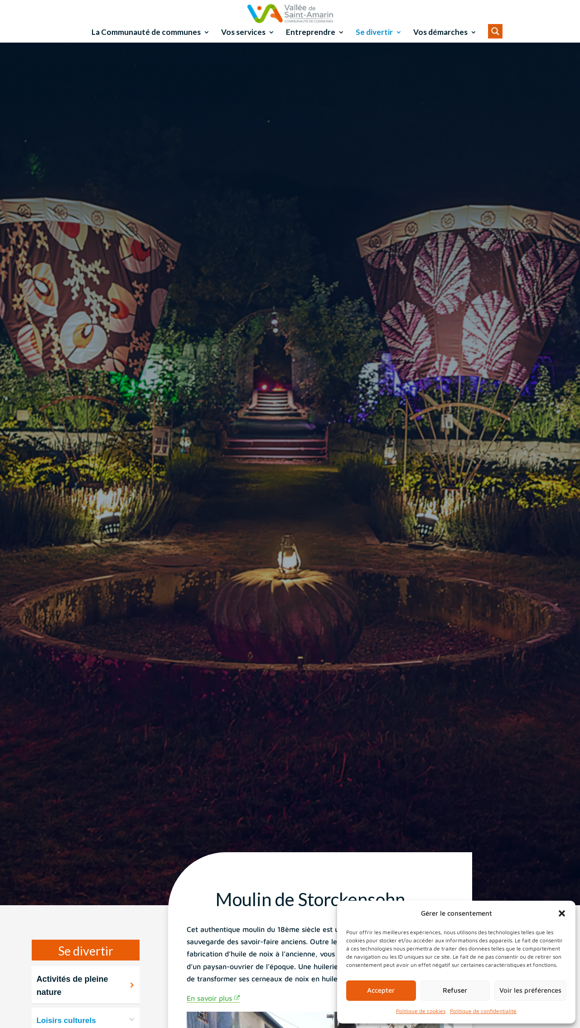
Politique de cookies (420, 1011)
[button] (561, 913)
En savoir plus (209, 1010)
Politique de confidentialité (483, 1011)
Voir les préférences (530, 990)
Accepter (381, 990)
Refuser (455, 990)
